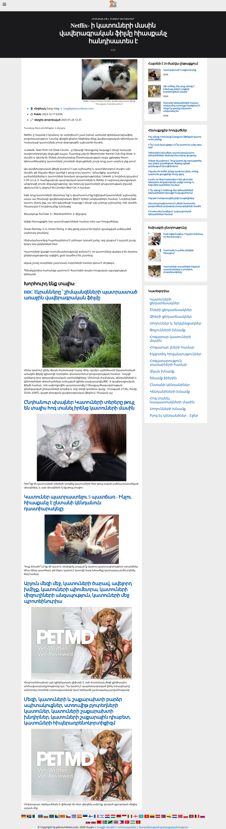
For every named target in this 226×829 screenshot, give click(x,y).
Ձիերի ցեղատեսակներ (171, 316)
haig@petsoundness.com (78, 108)
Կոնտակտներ (126, 827)
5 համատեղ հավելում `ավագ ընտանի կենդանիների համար (169, 212)
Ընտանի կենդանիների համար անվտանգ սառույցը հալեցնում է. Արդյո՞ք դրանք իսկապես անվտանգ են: (181, 107)
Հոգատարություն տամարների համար (168, 362)
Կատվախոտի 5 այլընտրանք (179, 70)
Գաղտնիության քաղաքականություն (163, 827)
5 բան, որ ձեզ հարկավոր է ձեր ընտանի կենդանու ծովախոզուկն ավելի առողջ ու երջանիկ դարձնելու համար (171, 182)
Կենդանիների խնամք (170, 391)
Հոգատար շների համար (172, 347)
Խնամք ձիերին (163, 377)
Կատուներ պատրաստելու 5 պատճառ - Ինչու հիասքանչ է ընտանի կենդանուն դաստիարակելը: (77, 502)
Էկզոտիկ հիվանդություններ (175, 353)
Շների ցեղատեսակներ (171, 309)
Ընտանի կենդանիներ (170, 384)
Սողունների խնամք (168, 408)
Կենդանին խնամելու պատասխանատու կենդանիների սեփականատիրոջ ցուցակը (172, 154)
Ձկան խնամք (162, 371)
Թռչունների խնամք (167, 329)
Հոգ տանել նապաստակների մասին (172, 400)
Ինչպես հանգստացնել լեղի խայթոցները (171, 198)
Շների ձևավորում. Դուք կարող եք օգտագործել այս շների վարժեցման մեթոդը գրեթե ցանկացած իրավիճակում (174, 163)
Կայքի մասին (106, 827)
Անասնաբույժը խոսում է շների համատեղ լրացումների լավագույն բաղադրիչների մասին (174, 204)
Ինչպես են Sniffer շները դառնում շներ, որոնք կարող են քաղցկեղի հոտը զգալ (173, 172)
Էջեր (194, 415)
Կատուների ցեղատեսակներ (164, 301)
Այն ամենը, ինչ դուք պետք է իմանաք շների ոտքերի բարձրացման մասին (178, 89)
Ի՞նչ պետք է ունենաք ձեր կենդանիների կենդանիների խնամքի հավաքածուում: (170, 191)
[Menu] (4, 4)
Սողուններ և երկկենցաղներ (175, 323)
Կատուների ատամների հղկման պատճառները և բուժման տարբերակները (181, 269)
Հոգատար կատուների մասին (170, 338)
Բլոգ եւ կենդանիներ (168, 415)
